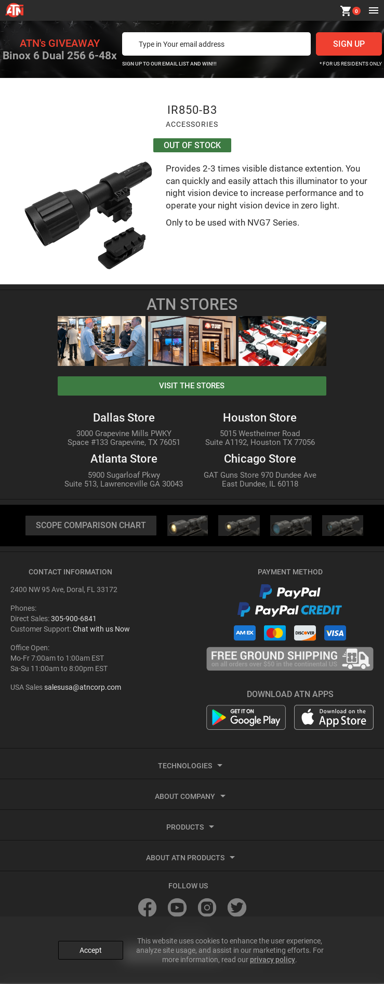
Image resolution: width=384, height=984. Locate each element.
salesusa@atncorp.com (82, 688)
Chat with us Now (101, 630)
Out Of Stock (192, 146)
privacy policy (272, 958)
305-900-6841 (74, 619)
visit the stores (191, 386)
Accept (91, 949)
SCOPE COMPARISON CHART (91, 526)
